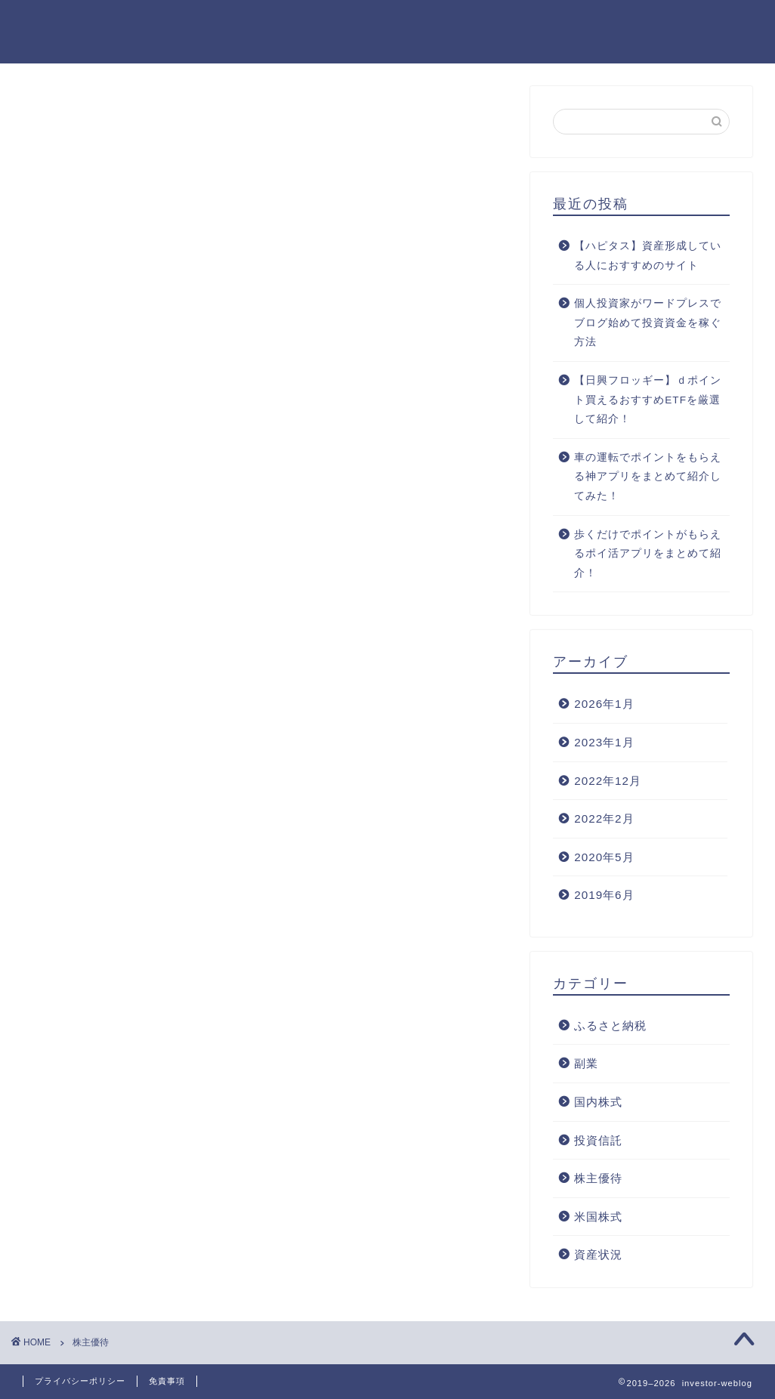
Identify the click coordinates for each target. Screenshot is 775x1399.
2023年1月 (604, 742)
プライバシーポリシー (80, 1380)
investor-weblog (59, 31)
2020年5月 (604, 857)
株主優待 (598, 1178)
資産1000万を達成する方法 (673, 23)
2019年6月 (604, 894)
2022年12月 (607, 780)
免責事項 (167, 1380)
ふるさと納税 (610, 1025)
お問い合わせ (538, 23)
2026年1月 (604, 703)
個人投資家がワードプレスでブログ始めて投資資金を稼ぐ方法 (647, 322)
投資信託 (598, 1140)
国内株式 (598, 1101)
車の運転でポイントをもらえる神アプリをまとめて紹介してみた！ (647, 477)
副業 (586, 1063)
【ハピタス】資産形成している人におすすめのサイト (647, 255)
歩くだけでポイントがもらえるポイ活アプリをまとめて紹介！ (647, 554)
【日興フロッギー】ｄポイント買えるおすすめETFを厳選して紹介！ (647, 400)
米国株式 (598, 1216)
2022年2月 (604, 818)
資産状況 (598, 1254)
